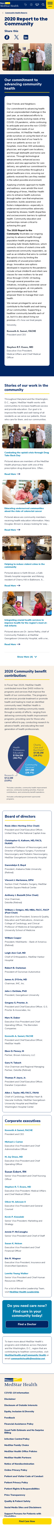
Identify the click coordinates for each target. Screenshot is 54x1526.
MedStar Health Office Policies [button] (20, 1451)
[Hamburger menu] (50, 4)
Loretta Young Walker (16, 1273)
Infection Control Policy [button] (17, 1439)
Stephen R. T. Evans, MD (18, 1186)
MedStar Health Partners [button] (17, 1457)
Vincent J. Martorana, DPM (19, 880)
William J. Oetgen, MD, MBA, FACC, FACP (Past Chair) (27, 911)
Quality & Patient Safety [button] (17, 1501)
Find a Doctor (27, 1324)
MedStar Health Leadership (24, 1291)
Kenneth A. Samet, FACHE (19, 1036)
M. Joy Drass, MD (14, 1156)
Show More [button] (25, 656)
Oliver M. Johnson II (15, 1201)
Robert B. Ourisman (15, 968)
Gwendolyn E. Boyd (15, 865)
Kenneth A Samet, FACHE (19, 1130)
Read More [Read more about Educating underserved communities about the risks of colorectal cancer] (10, 529)
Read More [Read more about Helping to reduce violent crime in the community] (10, 585)
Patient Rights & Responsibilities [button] (22, 1488)
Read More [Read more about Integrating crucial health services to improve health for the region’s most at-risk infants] (10, 644)
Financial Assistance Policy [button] (18, 1424)
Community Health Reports (16, 13)
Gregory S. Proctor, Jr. (16, 1002)
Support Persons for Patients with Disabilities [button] (22, 1515)
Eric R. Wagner (13, 1258)
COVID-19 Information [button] (16, 1392)
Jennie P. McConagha (16, 1231)
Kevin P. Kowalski (14, 1216)
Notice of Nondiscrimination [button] (19, 1463)
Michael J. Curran (14, 1141)
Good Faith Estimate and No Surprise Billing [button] (24, 1431)
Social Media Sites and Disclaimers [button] (22, 1507)
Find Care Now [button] (27, 1521)
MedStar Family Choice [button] (16, 1445)
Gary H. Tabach (13, 1062)
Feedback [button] (9, 1417)
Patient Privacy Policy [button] (16, 1482)
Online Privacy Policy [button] (15, 1470)
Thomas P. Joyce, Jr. (15, 1077)
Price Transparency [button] (14, 1495)
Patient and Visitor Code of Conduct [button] (23, 1476)
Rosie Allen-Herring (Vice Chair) (22, 825)
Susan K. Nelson (13, 1243)
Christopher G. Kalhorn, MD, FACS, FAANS (23, 842)
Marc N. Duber (12, 1017)
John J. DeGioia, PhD (16, 991)
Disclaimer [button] (10, 1399)
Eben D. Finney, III (14, 1051)
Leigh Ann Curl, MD (15, 953)
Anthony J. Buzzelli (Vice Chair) (21, 895)
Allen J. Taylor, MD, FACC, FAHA (22, 1092)
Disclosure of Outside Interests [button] (20, 1405)
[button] (25, 4)
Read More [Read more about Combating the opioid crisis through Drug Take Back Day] (10, 474)
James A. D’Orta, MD (16, 979)
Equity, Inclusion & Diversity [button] (19, 1411)
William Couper (13, 938)
